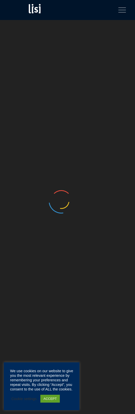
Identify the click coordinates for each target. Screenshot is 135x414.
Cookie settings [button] (24, 399)
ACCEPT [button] (50, 399)
